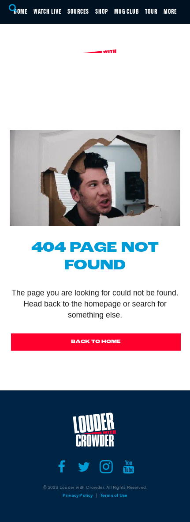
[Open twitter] (84, 467)
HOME (20, 11)
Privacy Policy (78, 495)
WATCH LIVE (47, 11)
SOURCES (78, 11)
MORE (170, 11)
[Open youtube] (129, 467)
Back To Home (96, 341)
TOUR (151, 11)
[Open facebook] (61, 467)
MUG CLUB (126, 11)
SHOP (101, 11)
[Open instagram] (106, 467)
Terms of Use (113, 495)
